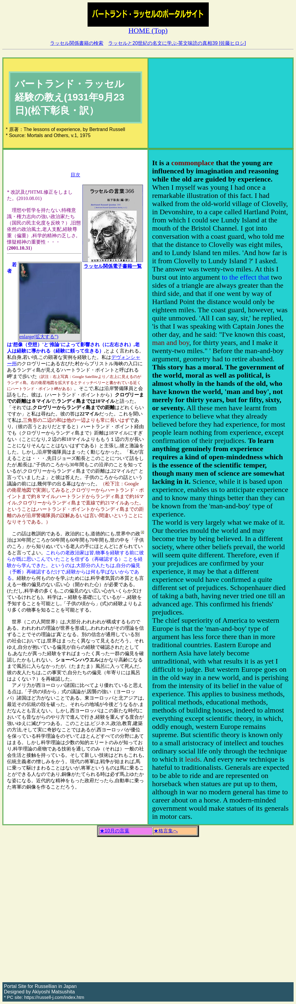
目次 (75, 174)
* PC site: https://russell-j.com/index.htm (44, 997)
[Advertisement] (220, 103)
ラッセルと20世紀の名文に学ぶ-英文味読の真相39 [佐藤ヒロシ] (177, 43)
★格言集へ (166, 830)
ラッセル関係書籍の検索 (76, 43)
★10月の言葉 (114, 830)
